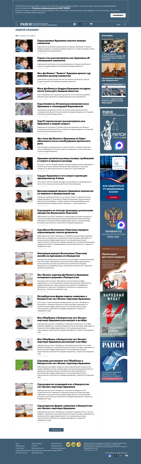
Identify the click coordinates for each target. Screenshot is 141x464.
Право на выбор (37, 443)
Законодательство (38, 448)
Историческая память (58, 448)
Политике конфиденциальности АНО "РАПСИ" (51, 8)
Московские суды (21, 452)
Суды (17, 443)
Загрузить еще (56, 430)
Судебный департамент (23, 450)
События (34, 445)
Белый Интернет (56, 443)
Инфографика (106, 99)
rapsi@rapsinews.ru (93, 450)
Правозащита (20, 445)
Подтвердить (118, 15)
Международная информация (41, 450)
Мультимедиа (107, 35)
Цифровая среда (37, 452)
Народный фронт (57, 445)
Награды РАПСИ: (57, 450)
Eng (118, 24)
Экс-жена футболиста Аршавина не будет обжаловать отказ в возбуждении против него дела (63, 141)
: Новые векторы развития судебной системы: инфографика (113, 100)
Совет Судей (20, 448)
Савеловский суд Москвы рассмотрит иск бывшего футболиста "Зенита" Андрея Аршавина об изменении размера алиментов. (63, 80)
